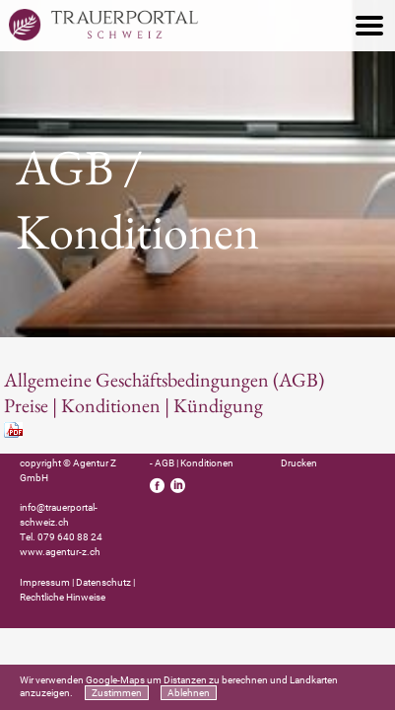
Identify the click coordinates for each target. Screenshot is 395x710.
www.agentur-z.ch (60, 551)
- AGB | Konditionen (191, 463)
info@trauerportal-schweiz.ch (59, 515)
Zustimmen (117, 692)
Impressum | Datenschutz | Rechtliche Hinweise (77, 590)
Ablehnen (188, 692)
